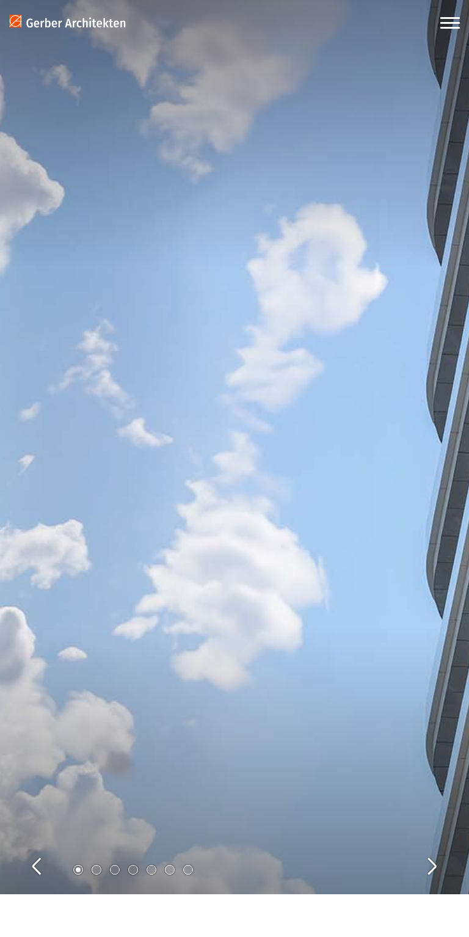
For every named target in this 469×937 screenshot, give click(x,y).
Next (420, 852)
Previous (49, 852)
